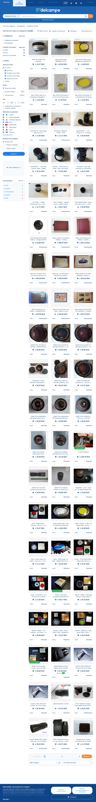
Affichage (72, 29)
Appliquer (14, 151)
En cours (6, 65)
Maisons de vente (11, 76)
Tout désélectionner (8, 132)
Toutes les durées (9, 86)
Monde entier (8, 139)
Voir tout (21, 178)
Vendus (6, 79)
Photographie (8, 41)
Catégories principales (10, 38)
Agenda (29, 783)
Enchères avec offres (12, 71)
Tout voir (22, 34)
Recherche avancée (48, 17)
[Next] (87, 754)
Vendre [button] (39, 2)
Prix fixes (8, 68)
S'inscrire (6, 2)
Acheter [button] (31, 2)
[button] (86, 14)
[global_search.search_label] (54, 14)
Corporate (7, 783)
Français (91, 2)
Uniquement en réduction (12, 104)
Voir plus (6, 799)
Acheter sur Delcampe (57, 783)
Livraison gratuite (9, 106)
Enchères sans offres (12, 73)
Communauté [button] (49, 2)
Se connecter (20, 2)
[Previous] (36, 754)
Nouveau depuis (9, 89)
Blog (29, 780)
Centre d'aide (55, 780)
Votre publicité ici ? (14, 165)
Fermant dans (8, 93)
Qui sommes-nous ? (9, 780)
